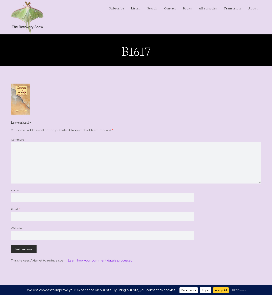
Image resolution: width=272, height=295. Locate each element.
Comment (18, 139)
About (253, 8)
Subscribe (116, 8)
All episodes (208, 8)
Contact (170, 8)
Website (16, 228)
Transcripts (232, 8)
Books (187, 8)
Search (152, 8)
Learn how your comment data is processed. (100, 260)
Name (16, 190)
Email (15, 209)
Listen (135, 8)
